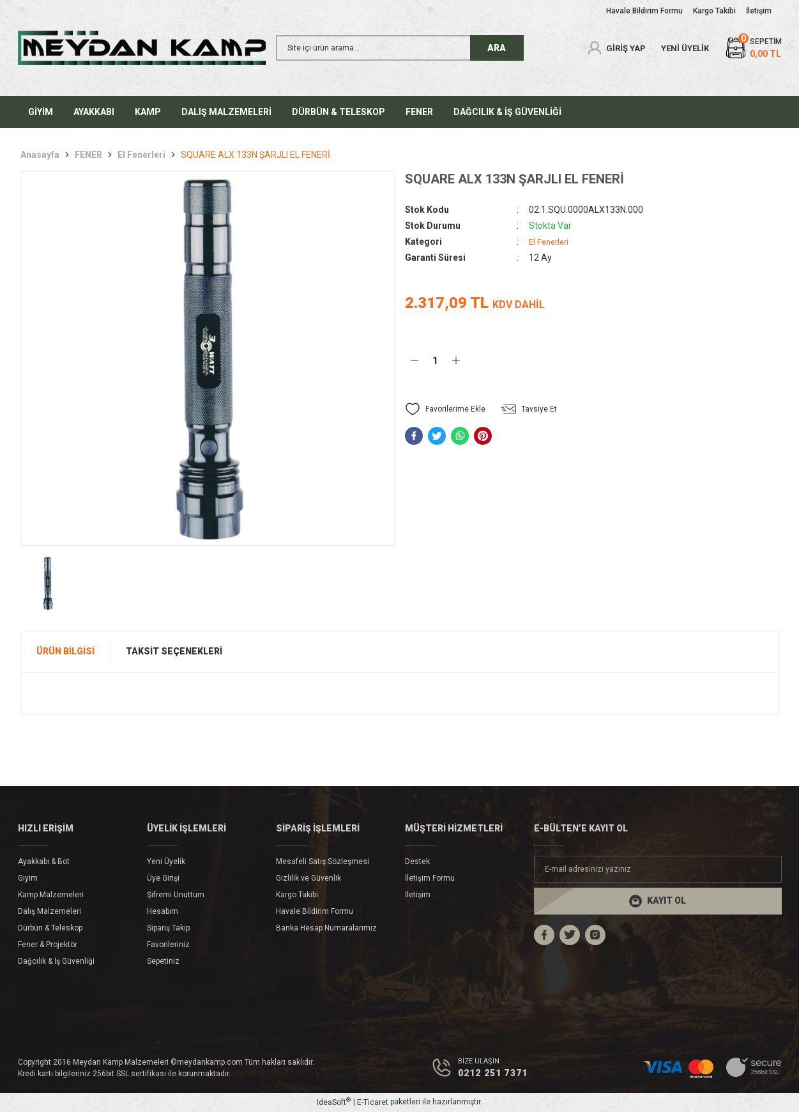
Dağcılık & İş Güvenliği (56, 961)
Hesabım (162, 911)
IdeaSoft (334, 1103)
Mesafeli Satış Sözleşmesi (322, 861)
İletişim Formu (430, 878)
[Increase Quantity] (456, 360)
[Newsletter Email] (658, 869)
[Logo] (142, 48)
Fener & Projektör (47, 944)
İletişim (417, 894)
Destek (417, 861)
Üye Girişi (163, 878)
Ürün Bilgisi (65, 651)
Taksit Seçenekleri (174, 651)
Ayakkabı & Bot (44, 861)
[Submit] (658, 901)
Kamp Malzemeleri (51, 894)
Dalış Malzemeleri (49, 911)
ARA (496, 48)
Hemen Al (705, 360)
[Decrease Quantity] (414, 360)
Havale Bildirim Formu (314, 911)
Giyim (28, 878)
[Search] (400, 48)
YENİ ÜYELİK (685, 48)
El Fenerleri (551, 241)
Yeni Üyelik (166, 861)
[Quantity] (435, 360)
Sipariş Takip (168, 927)
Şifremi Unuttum (175, 894)
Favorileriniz (168, 944)
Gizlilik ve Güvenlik (308, 878)
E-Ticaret (372, 1103)
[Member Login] (616, 48)
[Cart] (753, 48)
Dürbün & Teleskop (50, 927)
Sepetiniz (163, 961)
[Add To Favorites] (445, 409)
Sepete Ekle (549, 360)
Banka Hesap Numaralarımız (326, 927)
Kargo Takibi (297, 894)
